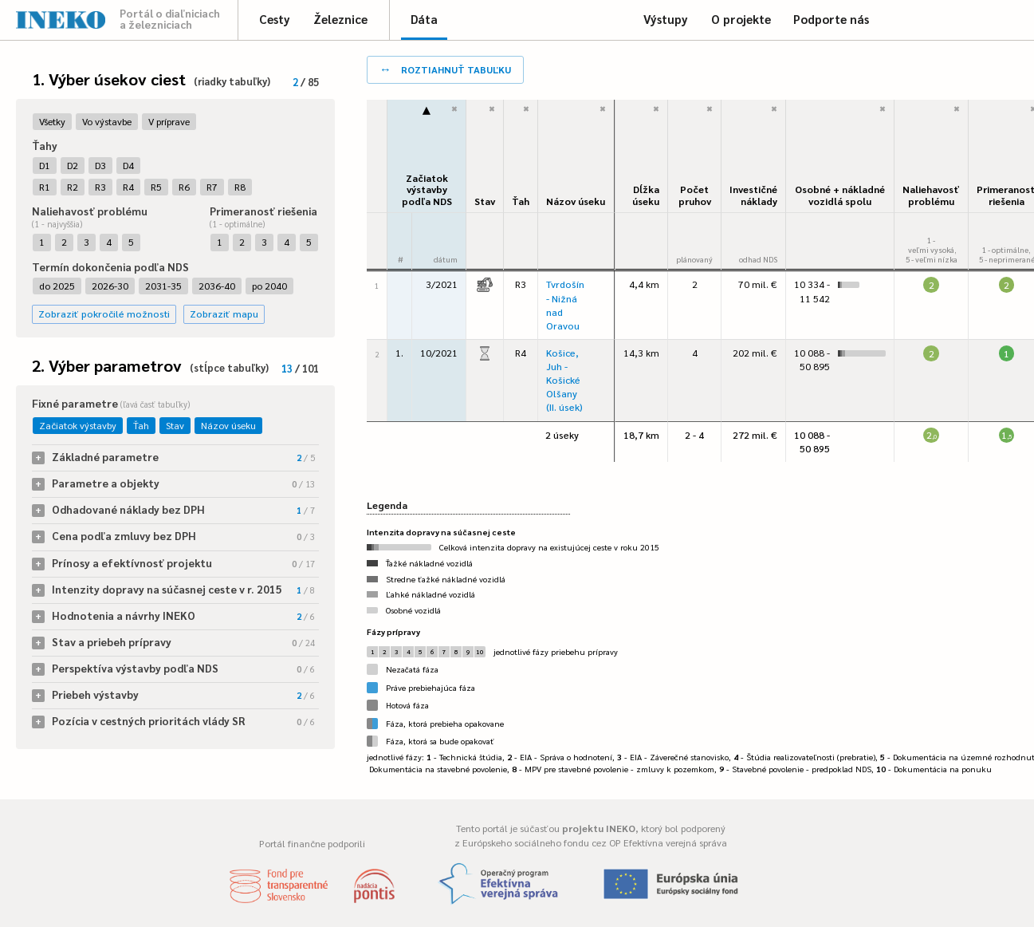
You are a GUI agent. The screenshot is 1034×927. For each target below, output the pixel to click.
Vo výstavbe (107, 121)
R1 (44, 186)
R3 (100, 186)
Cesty (274, 18)
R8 (240, 186)
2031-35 (163, 285)
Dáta (424, 18)
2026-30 (110, 285)
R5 (156, 186)
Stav (175, 425)
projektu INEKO (598, 828)
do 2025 (57, 285)
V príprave (169, 121)
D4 (128, 165)
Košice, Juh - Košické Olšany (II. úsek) (564, 380)
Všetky (52, 121)
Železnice (340, 18)
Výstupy (665, 18)
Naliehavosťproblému (931, 195)
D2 (72, 165)
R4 (128, 186)
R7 (212, 186)
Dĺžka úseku (645, 195)
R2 (72, 186)
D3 (100, 165)
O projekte (741, 18)
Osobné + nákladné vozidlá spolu (840, 195)
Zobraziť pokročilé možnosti (104, 313)
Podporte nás (831, 18)
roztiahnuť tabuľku (445, 68)
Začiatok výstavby (77, 425)
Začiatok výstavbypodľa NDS (427, 189)
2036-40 (217, 285)
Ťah (141, 425)
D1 (44, 165)
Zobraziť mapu (224, 313)
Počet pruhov (694, 195)
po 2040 (269, 285)
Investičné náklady (753, 195)
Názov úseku (228, 425)
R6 (184, 186)
